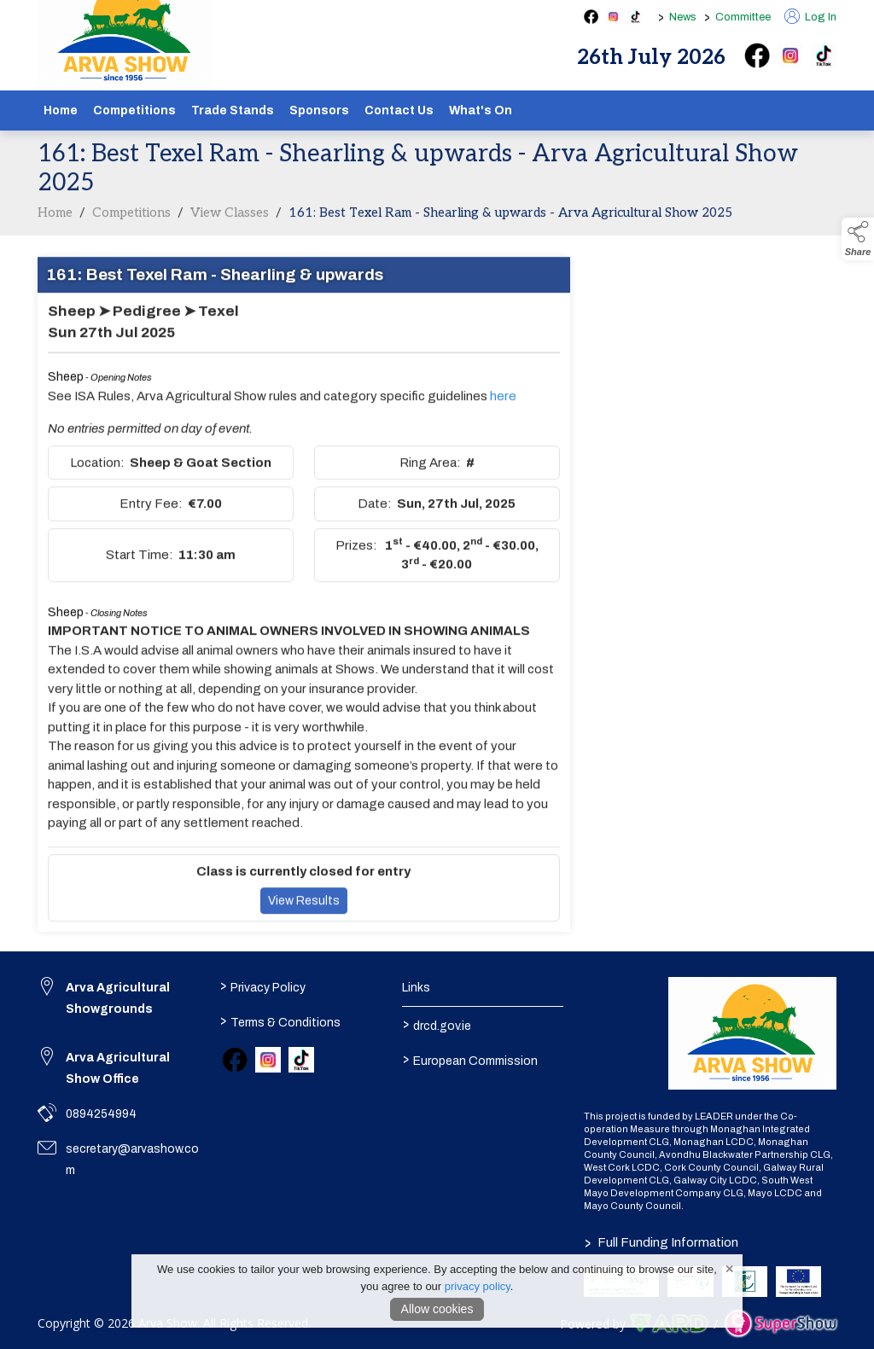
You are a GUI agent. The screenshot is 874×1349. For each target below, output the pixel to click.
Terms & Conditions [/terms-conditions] (280, 1021)
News (682, 17)
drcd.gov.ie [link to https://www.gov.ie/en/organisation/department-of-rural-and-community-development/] (436, 1024)
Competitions (131, 223)
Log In (810, 17)
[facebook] (757, 55)
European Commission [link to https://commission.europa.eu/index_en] (469, 1059)
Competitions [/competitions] (134, 110)
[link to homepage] (752, 1033)
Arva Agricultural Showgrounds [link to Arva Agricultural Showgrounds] (118, 998)
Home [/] (61, 110)
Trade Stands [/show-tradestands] (232, 110)
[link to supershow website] (780, 1324)
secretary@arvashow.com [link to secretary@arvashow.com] (132, 1160)
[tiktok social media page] (635, 16)
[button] (858, 239)
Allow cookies (437, 1309)
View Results (304, 911)
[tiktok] (823, 55)
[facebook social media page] (591, 16)
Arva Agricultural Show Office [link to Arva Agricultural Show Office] (118, 1068)
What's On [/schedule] (480, 110)
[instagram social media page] (613, 16)
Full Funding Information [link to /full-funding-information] (661, 1242)
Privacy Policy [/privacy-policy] (263, 986)
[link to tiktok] (301, 1060)
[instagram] (790, 55)
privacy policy (477, 1286)
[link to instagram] (268, 1060)
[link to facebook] (235, 1060)
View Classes (229, 223)
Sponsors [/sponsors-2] (319, 110)
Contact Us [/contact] (399, 110)
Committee (743, 17)
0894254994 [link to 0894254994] (101, 1114)
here (503, 407)
